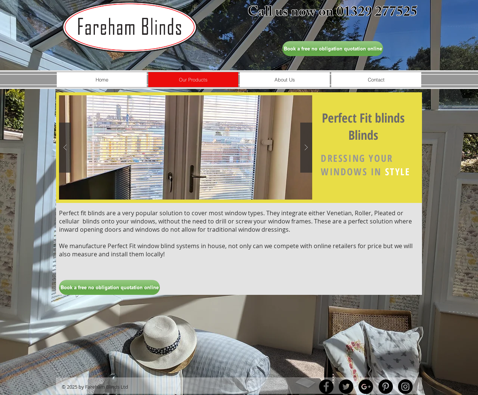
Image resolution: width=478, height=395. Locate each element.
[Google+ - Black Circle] (365, 386)
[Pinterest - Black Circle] (385, 386)
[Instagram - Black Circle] (405, 386)
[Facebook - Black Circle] (326, 386)
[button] (185, 147)
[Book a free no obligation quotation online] (332, 48)
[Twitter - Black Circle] (346, 386)
